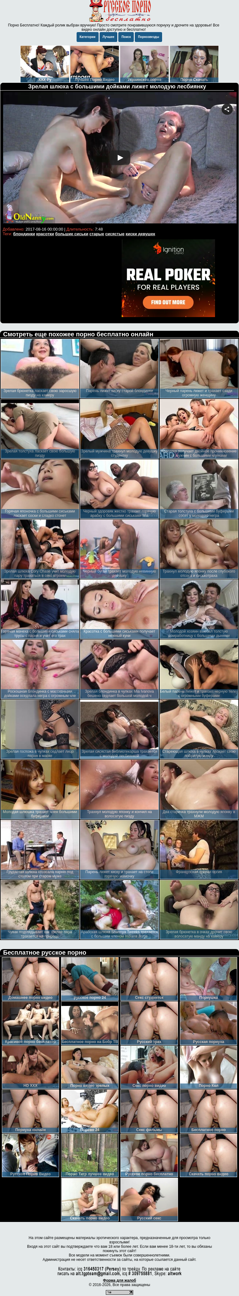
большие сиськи (71, 234)
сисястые (114, 234)
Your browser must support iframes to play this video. (120, 158)
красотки (45, 234)
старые (96, 234)
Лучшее (109, 37)
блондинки (24, 234)
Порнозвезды (148, 37)
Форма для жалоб (119, 1280)
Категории (88, 37)
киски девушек (140, 234)
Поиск (126, 37)
